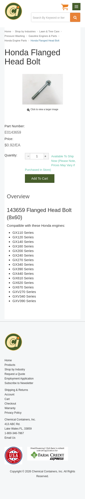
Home (8, 360)
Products (10, 365)
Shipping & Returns (16, 390)
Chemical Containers (15, 12)
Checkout (10, 403)
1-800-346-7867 (14, 433)
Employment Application (19, 378)
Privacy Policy (13, 412)
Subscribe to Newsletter (19, 383)
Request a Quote (15, 374)
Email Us (10, 437)
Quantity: (11, 155)
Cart (7, 399)
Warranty (10, 408)
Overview (18, 196)
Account (9, 394)
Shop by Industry (15, 369)
